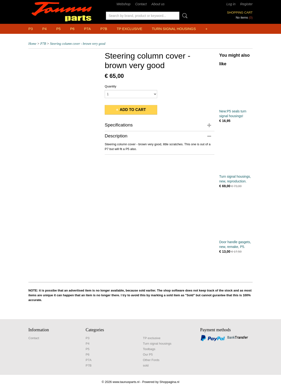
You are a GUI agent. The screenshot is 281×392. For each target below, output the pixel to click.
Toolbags (149, 349)
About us (158, 4)
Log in (230, 4)
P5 (58, 29)
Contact (141, 4)
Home (32, 43)
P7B (103, 29)
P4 (44, 29)
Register (246, 4)
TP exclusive (129, 29)
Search (183, 15)
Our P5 (148, 354)
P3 (30, 29)
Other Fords (151, 360)
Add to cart (133, 110)
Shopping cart (240, 12)
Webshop (123, 4)
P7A (87, 29)
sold (146, 365)
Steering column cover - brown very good (77, 43)
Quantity (110, 86)
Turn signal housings (174, 29)
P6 (72, 29)
